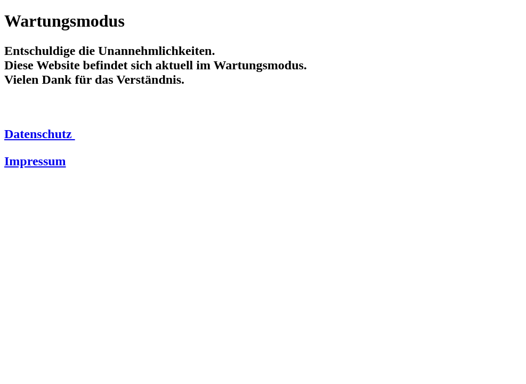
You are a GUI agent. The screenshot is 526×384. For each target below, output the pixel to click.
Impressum (35, 161)
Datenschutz (39, 134)
